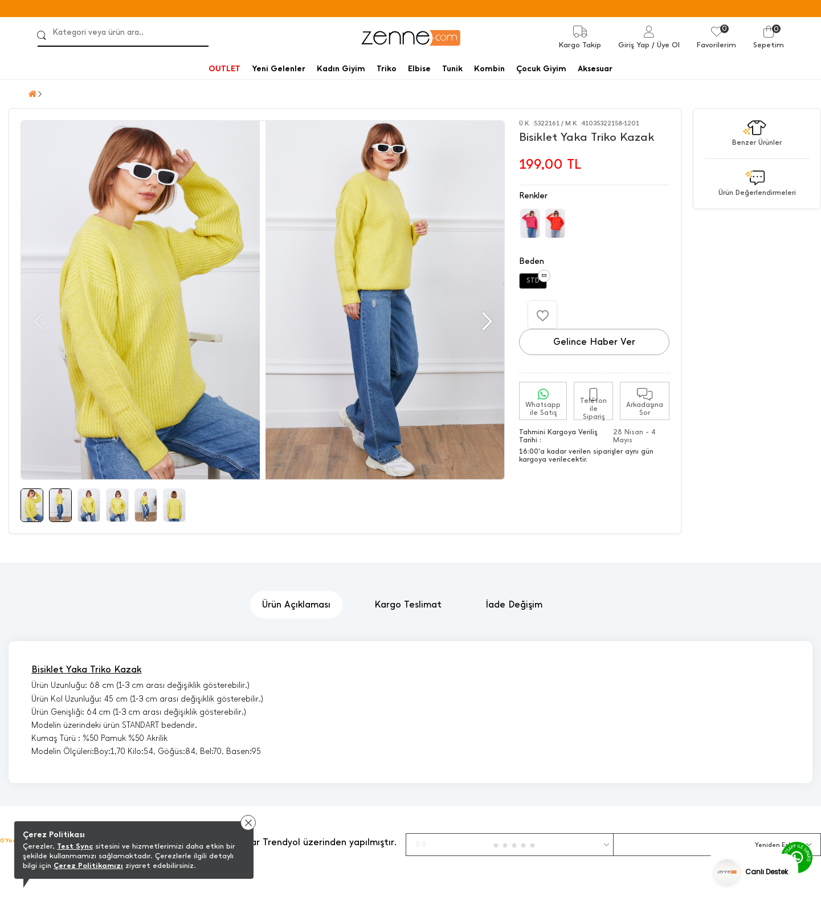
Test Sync (75, 846)
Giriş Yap (634, 44)
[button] (485, 321)
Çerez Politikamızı (88, 865)
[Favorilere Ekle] (542, 314)
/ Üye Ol (666, 44)
